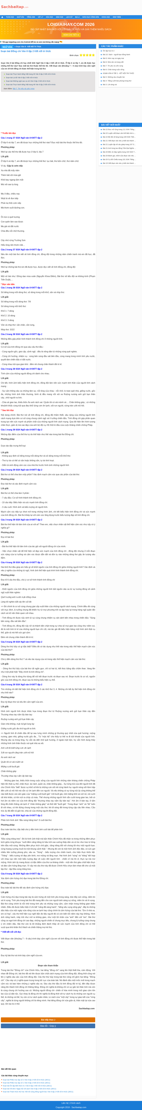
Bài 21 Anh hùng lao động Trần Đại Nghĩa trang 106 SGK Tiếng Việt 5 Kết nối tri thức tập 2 (119, 148)
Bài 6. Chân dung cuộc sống (113, 70)
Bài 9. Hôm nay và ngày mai (113, 58)
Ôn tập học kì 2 (108, 51)
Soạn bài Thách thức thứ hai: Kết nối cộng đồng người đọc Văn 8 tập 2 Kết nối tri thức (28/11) (38, 1092)
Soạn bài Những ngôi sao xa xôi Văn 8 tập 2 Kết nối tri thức (28, 81)
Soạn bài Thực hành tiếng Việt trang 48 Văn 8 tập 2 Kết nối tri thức (31, 85)
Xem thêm (117, 17)
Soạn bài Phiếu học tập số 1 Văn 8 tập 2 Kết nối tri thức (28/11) (26, 1083)
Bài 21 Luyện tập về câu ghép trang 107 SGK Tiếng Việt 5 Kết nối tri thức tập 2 (119, 144)
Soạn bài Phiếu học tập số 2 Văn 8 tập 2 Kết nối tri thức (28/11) (26, 1080)
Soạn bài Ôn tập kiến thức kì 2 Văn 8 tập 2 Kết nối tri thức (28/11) (27, 1086)
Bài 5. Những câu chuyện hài (114, 77)
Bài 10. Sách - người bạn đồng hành (116, 55)
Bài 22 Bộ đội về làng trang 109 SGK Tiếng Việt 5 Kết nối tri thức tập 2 (119, 137)
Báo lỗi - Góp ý (48, 1026)
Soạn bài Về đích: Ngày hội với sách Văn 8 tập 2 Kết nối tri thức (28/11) (29, 1089)
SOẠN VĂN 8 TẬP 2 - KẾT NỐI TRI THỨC (118, 73)
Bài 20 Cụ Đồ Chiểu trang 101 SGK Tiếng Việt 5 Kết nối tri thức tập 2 (119, 159)
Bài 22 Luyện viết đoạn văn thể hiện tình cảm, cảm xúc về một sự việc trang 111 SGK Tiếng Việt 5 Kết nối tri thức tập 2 (119, 133)
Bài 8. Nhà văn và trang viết (113, 62)
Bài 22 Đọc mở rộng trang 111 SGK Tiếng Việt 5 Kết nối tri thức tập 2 (119, 129)
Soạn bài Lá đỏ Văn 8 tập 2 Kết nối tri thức (22, 78)
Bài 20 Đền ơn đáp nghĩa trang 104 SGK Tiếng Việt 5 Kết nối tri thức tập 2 (119, 152)
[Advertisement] (77, 7)
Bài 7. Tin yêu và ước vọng (23, 89)
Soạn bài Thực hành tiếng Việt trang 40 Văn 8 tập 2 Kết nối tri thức (31, 74)
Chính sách (75, 1103)
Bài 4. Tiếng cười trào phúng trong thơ (117, 81)
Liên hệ (65, 1103)
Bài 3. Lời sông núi (110, 85)
